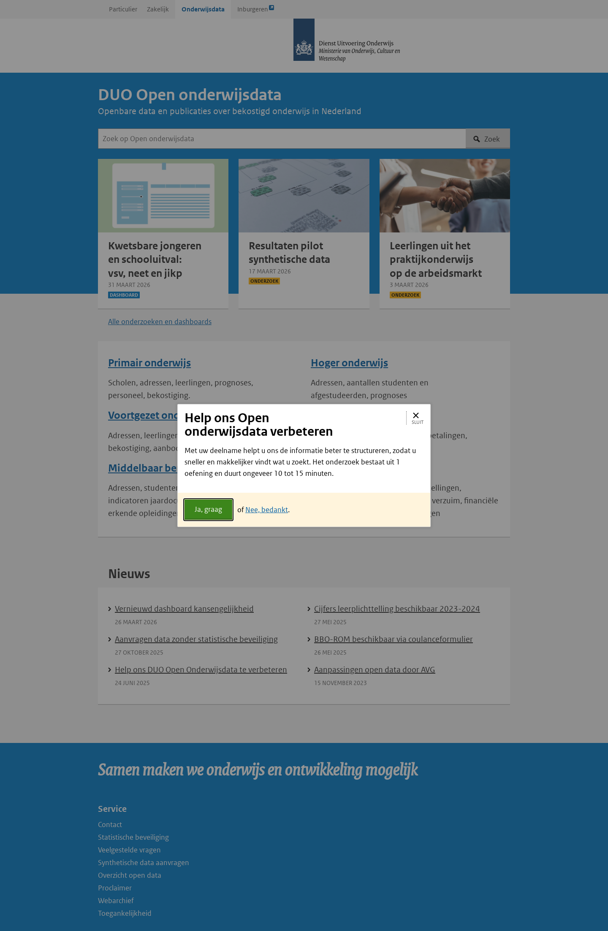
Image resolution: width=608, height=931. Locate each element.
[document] (304, 469)
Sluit (417, 418)
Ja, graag (208, 509)
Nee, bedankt (266, 509)
